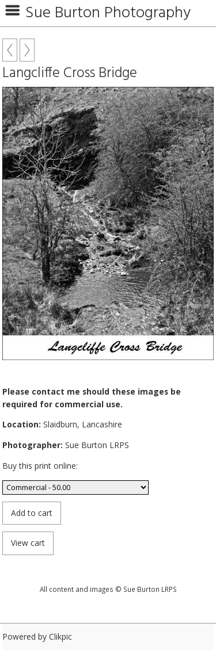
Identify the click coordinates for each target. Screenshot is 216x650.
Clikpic (60, 636)
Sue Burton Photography (108, 13)
